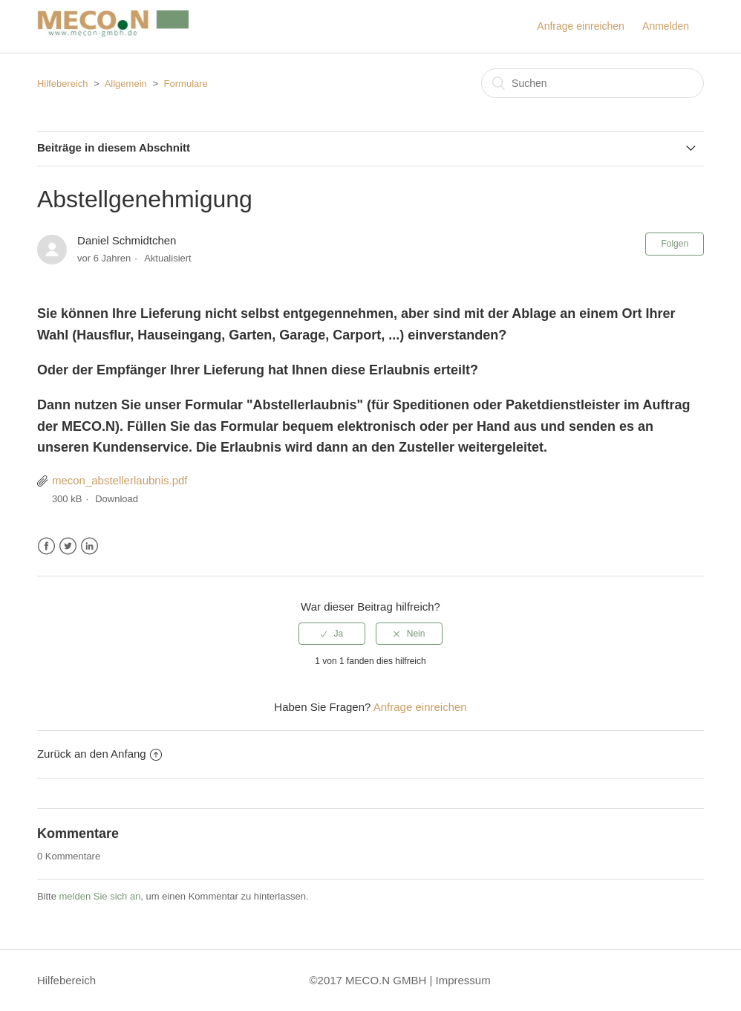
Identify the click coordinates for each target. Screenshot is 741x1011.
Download (116, 498)
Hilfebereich (62, 83)
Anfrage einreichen (580, 26)
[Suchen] (592, 83)
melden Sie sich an (100, 896)
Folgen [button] (674, 243)
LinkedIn (89, 546)
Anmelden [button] (665, 26)
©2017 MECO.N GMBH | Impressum (400, 980)
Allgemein (126, 83)
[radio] (331, 633)
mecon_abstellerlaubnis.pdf (120, 480)
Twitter (68, 546)
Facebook (46, 546)
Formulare (186, 83)
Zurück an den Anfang (99, 753)
